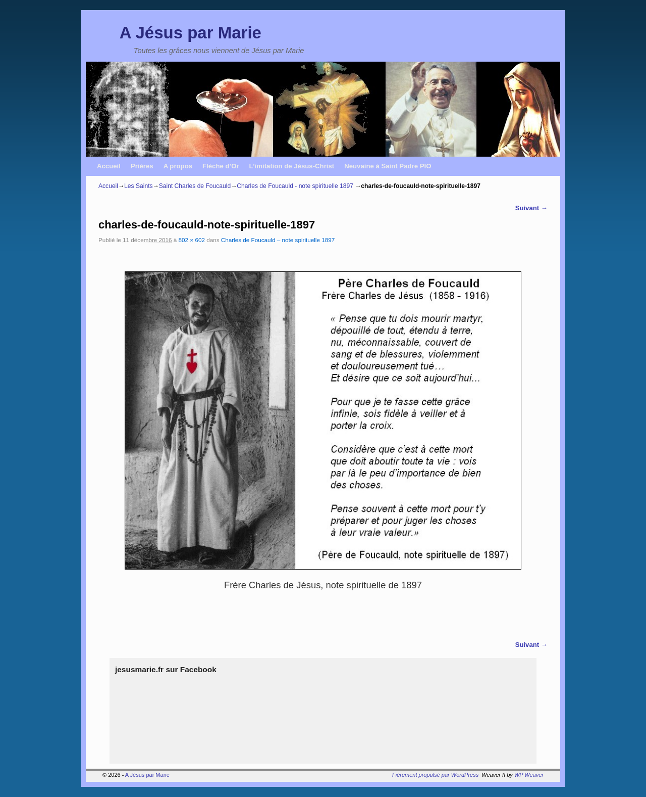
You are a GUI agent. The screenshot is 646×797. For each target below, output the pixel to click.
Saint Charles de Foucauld (195, 186)
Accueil (109, 166)
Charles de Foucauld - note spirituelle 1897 (295, 186)
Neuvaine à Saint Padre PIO (387, 166)
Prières (142, 166)
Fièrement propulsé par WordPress (435, 775)
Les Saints (138, 186)
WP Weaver (529, 775)
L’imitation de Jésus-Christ (292, 166)
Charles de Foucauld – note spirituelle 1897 (278, 240)
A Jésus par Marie (190, 32)
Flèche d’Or (220, 166)
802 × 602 (192, 240)
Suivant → (531, 208)
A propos (178, 166)
